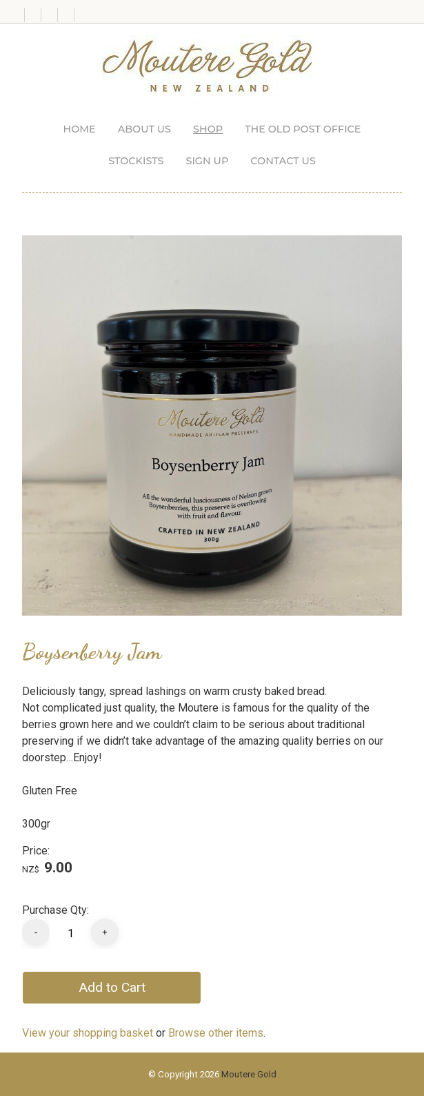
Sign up (206, 161)
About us (144, 129)
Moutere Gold (248, 1074)
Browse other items (215, 1032)
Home (79, 129)
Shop (208, 129)
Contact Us (283, 161)
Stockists (135, 161)
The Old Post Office (303, 129)
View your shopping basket (87, 1032)
